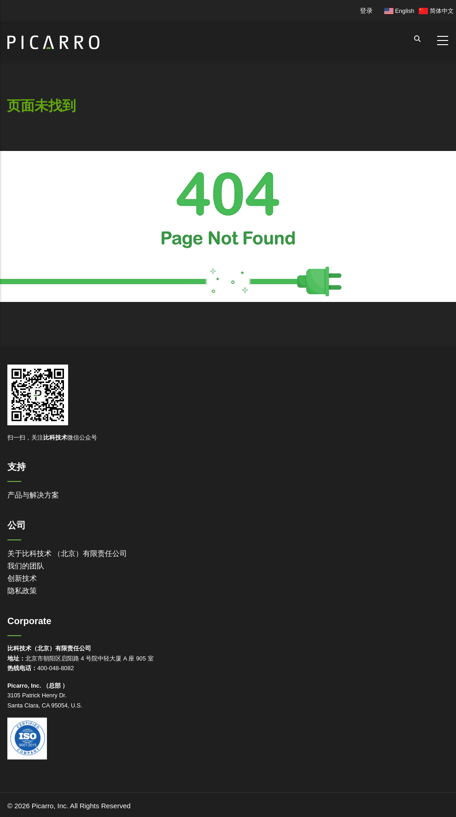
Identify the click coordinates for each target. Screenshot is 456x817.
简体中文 (436, 10)
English (399, 10)
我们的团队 (25, 566)
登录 (366, 10)
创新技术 (22, 578)
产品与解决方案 (33, 495)
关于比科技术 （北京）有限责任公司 (67, 553)
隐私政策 (22, 591)
